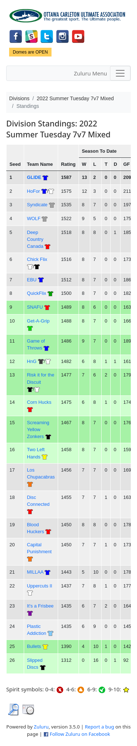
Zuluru (41, 726)
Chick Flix (37, 259)
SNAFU (35, 307)
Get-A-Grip (38, 321)
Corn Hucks (39, 402)
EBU (32, 279)
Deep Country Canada (35, 239)
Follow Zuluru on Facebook (80, 734)
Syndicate (37, 204)
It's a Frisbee (40, 606)
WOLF (34, 218)
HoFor (33, 191)
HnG (32, 361)
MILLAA (35, 572)
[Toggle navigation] (120, 73)
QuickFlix (36, 293)
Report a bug (99, 726)
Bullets (34, 646)
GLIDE (34, 177)
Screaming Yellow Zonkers (38, 430)
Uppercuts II (39, 586)
